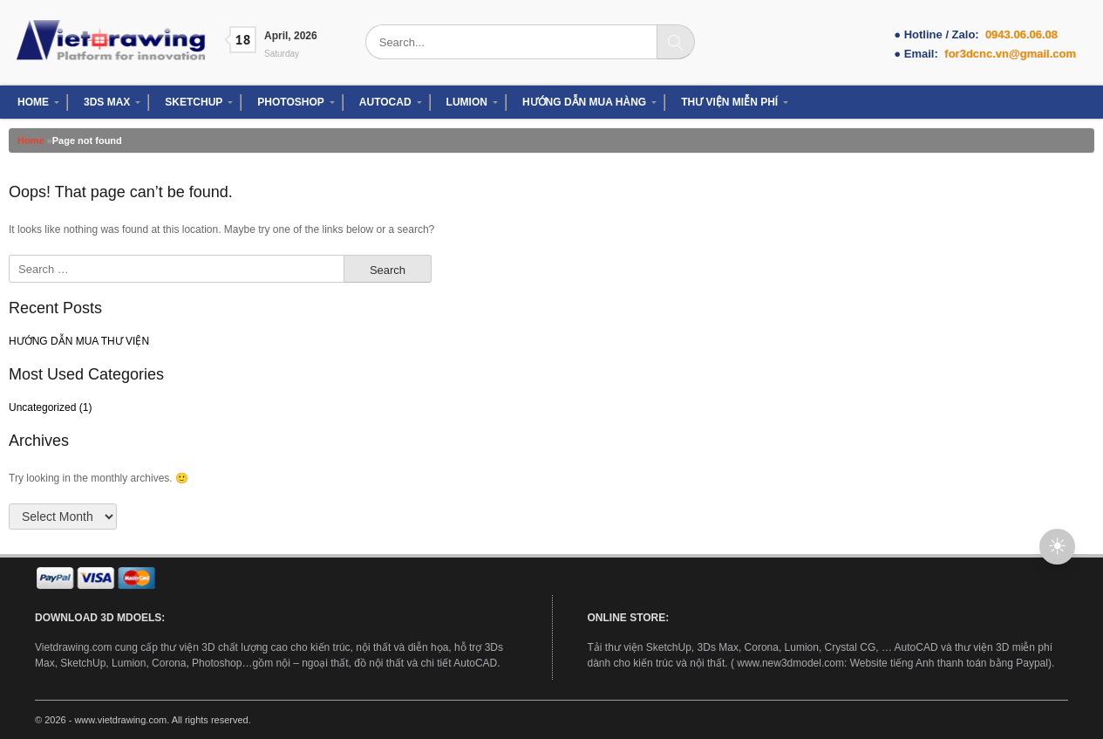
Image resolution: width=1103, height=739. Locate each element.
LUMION (466, 102)
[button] (1057, 547)
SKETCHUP (193, 102)
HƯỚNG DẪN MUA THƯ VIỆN (79, 341)
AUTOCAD (385, 102)
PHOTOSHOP (290, 102)
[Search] (676, 41)
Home (30, 140)
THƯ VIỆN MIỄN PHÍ (729, 102)
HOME (33, 102)
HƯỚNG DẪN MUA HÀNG (584, 102)
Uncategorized (42, 407)
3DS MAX (107, 102)
